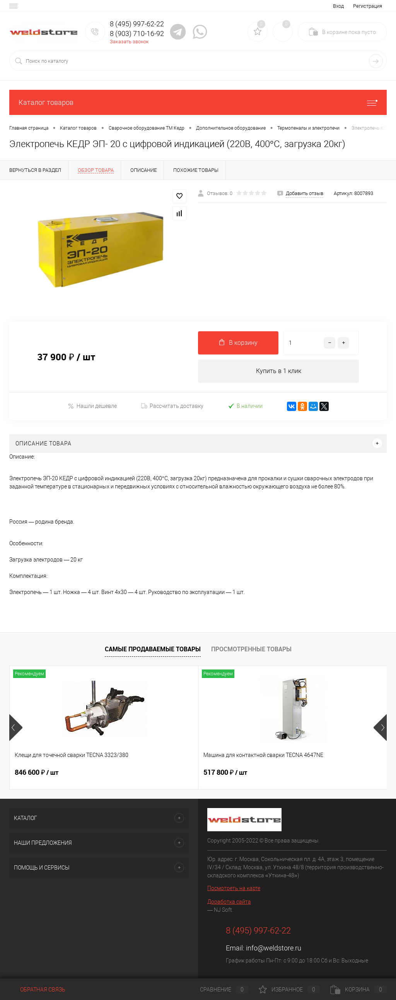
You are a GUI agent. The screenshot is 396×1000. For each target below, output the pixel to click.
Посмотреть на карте (233, 888)
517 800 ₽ (162, 772)
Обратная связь (37, 989)
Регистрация (367, 6)
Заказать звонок (129, 42)
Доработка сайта (229, 902)
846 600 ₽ (36, 772)
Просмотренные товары (251, 649)
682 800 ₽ (288, 772)
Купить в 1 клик (278, 371)
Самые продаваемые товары (153, 649)
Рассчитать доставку (172, 406)
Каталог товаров (198, 102)
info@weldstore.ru (273, 948)
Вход (338, 6)
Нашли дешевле (92, 406)
